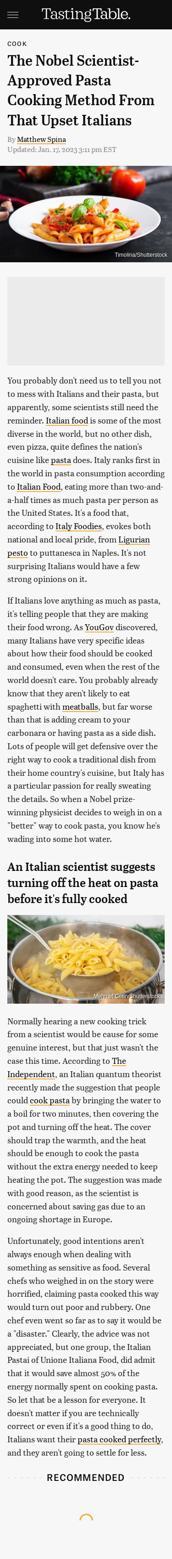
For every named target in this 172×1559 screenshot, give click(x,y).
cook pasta (50, 1100)
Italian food (67, 420)
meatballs (80, 706)
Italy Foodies (78, 525)
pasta (61, 459)
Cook (17, 43)
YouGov (99, 627)
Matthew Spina (41, 139)
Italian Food (39, 486)
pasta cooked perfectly (119, 1439)
